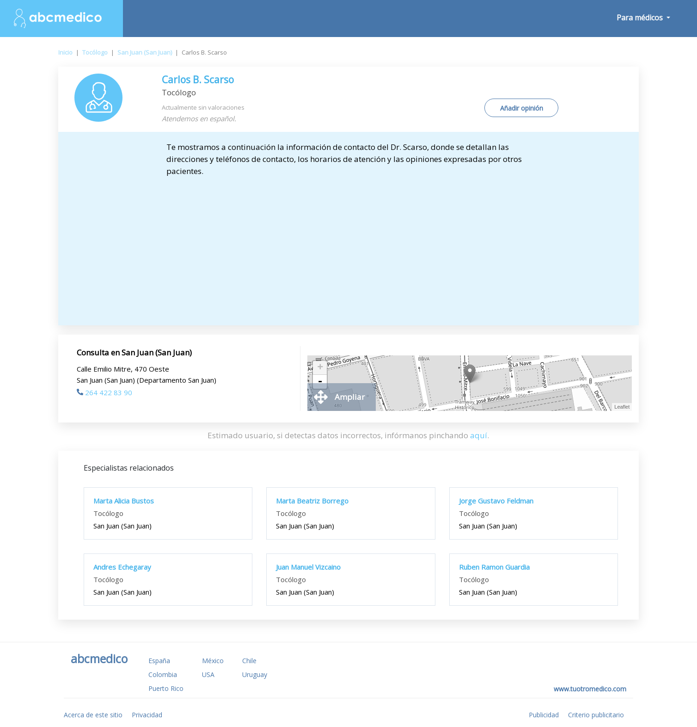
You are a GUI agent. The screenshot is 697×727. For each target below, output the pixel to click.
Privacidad (147, 714)
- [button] (320, 382)
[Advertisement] (348, 246)
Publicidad (544, 714)
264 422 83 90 (104, 392)
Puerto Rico (165, 688)
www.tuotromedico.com (590, 688)
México (213, 660)
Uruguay (254, 674)
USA (208, 674)
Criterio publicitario (596, 714)
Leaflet (622, 407)
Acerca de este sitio (93, 714)
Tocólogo (95, 52)
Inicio (65, 52)
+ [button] (320, 368)
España (159, 660)
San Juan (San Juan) (144, 52)
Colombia (162, 674)
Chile (249, 660)
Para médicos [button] (641, 17)
